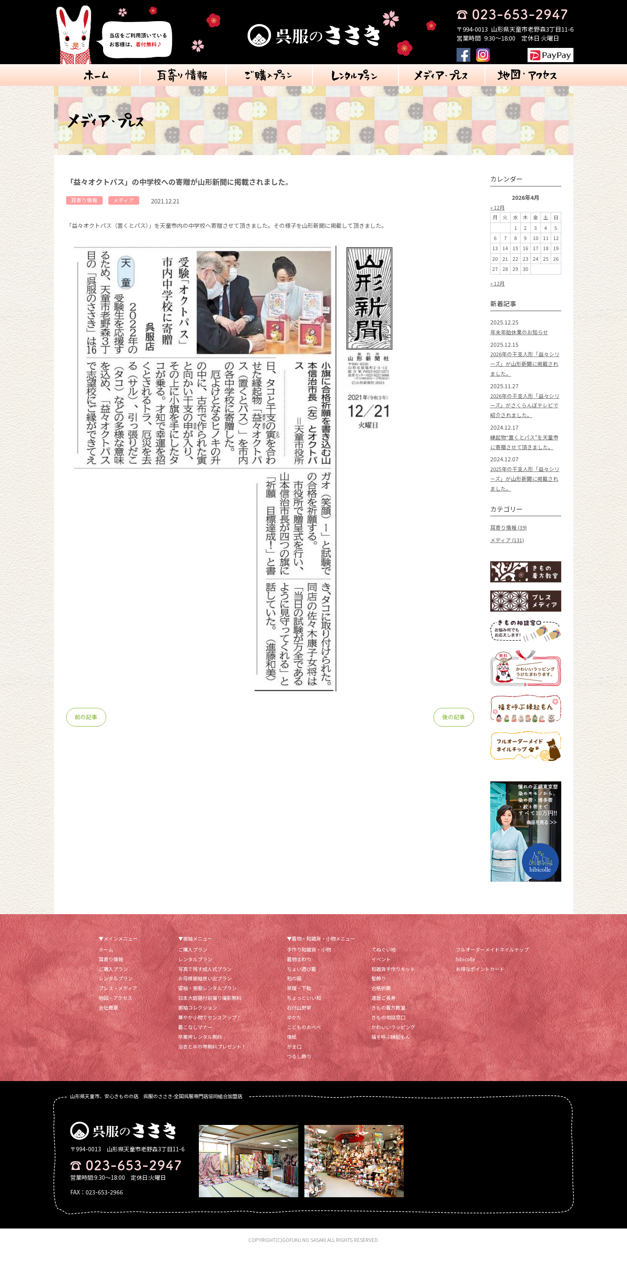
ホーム (106, 958)
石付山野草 (299, 1017)
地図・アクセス (115, 1007)
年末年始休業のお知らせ (521, 332)
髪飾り (378, 987)
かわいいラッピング (393, 1036)
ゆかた (294, 1026)
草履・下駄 (299, 997)
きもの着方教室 (388, 1017)
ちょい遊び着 (301, 978)
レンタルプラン (116, 987)
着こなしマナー (195, 1036)
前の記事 (86, 718)
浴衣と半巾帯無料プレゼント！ (212, 1056)
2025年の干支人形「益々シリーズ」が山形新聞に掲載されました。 (525, 488)
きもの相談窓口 (388, 1026)
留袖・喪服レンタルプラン (207, 997)
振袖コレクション (197, 1017)
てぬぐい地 (383, 958)
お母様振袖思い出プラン (205, 987)
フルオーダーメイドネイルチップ (492, 958)
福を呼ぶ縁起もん (390, 1046)
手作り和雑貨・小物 (309, 958)
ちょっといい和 (304, 1007)
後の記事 (453, 718)
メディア (128, 201)
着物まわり (299, 968)
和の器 (294, 987)
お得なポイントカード (480, 978)
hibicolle (465, 968)
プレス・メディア (118, 997)
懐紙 (292, 1046)
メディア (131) (509, 549)
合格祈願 (381, 997)
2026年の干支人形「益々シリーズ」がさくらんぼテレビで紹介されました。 (525, 405)
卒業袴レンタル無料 (200, 1046)
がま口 (294, 1056)
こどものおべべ (304, 1036)
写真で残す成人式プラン (205, 978)
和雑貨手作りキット (393, 978)
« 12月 (498, 207)
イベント (381, 968)
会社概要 (108, 1017)
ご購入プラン (113, 978)
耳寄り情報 (86, 201)
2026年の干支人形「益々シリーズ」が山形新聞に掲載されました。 (525, 363)
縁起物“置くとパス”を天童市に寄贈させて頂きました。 (524, 447)
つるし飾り (299, 1065)
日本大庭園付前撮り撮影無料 (209, 1007)
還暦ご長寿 (383, 1007)
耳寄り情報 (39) (510, 537)
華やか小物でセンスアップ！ (209, 1026)
